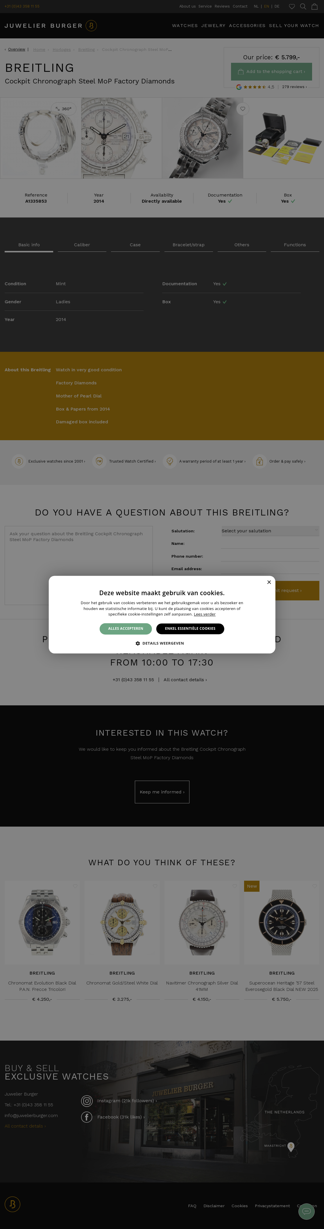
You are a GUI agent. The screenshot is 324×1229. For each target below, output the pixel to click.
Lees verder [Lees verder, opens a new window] (205, 614)
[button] (162, 643)
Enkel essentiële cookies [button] (190, 628)
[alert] (162, 614)
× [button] (269, 582)
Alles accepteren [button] (126, 628)
